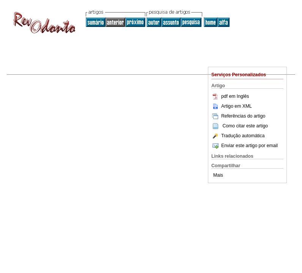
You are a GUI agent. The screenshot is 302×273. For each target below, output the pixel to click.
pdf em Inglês (230, 96)
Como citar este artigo (245, 126)
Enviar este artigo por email (244, 145)
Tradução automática (237, 135)
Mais (218, 175)
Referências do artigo (238, 116)
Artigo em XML (231, 106)
